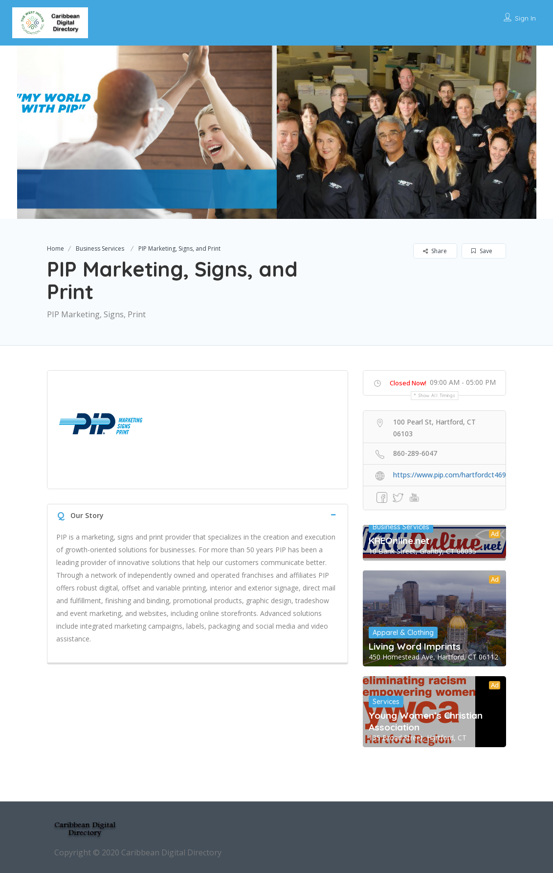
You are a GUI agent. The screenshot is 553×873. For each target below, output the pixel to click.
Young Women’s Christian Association (426, 721)
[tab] (198, 514)
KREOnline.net (399, 540)
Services (386, 701)
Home (55, 248)
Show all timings (437, 395)
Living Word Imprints (415, 646)
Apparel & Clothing (403, 632)
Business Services (100, 248)
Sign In (525, 18)
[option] (147, 132)
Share (435, 251)
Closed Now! (408, 382)
